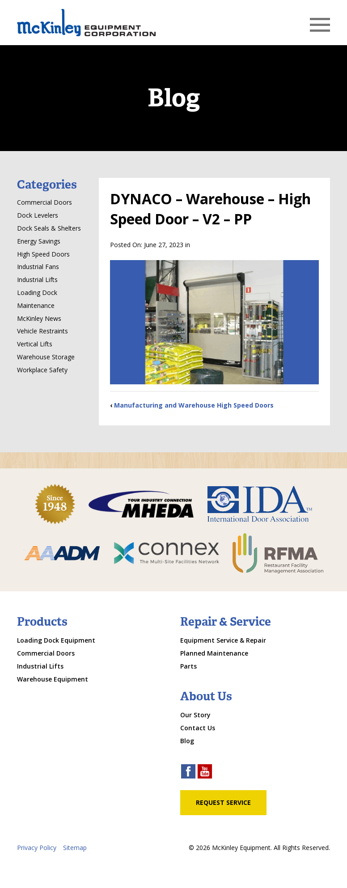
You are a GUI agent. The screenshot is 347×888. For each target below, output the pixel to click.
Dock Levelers (37, 215)
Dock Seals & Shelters (49, 228)
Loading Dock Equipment (56, 640)
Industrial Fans (38, 266)
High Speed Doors (43, 254)
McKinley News (39, 318)
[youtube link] (205, 772)
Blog (187, 740)
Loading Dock (37, 292)
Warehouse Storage (46, 357)
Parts (188, 666)
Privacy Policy (36, 847)
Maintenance (36, 305)
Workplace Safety (42, 370)
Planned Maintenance (214, 653)
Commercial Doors (44, 202)
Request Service (223, 802)
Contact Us (197, 728)
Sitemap (75, 847)
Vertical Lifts (34, 344)
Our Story (195, 715)
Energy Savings (38, 241)
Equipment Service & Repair (223, 640)
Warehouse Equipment (52, 679)
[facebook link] (188, 772)
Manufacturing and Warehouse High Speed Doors (194, 405)
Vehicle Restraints (42, 331)
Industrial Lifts (37, 279)
